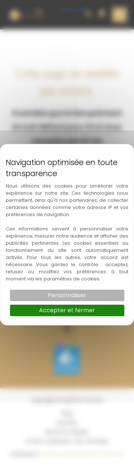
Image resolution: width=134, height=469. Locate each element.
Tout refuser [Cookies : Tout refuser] (73, 9)
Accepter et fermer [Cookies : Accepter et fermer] (67, 310)
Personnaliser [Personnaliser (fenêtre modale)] (67, 295)
